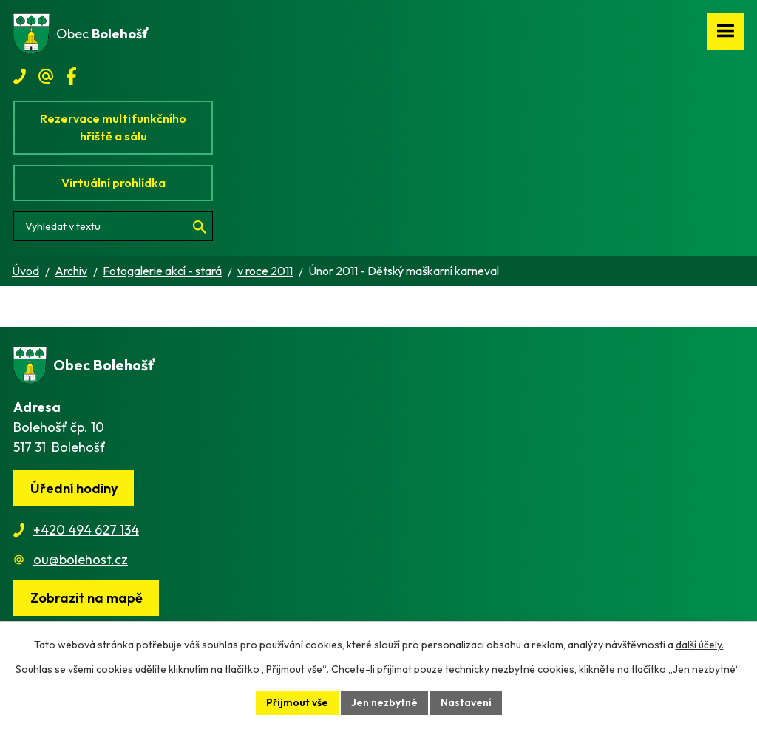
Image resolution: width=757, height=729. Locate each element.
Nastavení (466, 702)
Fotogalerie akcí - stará (162, 270)
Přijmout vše (297, 702)
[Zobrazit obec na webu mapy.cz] (86, 598)
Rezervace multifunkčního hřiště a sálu (113, 127)
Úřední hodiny (74, 488)
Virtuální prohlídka (113, 182)
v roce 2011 (265, 270)
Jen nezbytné (384, 702)
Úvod (25, 270)
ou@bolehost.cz (80, 559)
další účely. (700, 644)
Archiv (71, 270)
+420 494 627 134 (86, 529)
